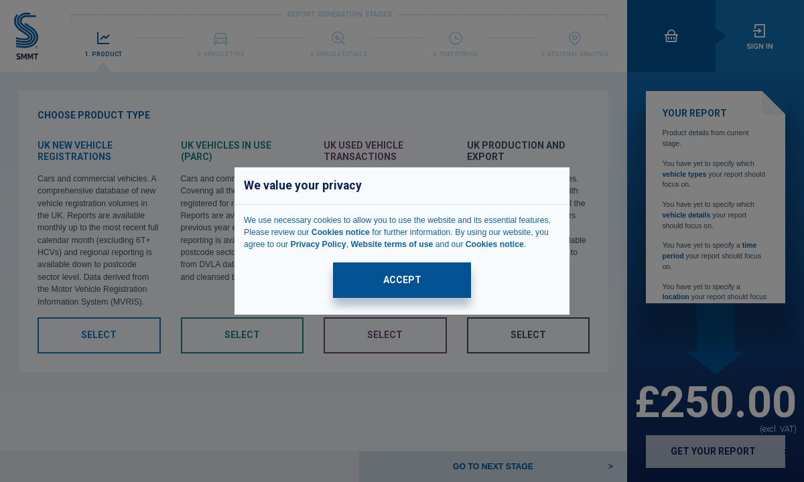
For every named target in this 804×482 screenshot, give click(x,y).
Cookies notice (341, 232)
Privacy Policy (318, 244)
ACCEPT (402, 279)
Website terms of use (391, 244)
